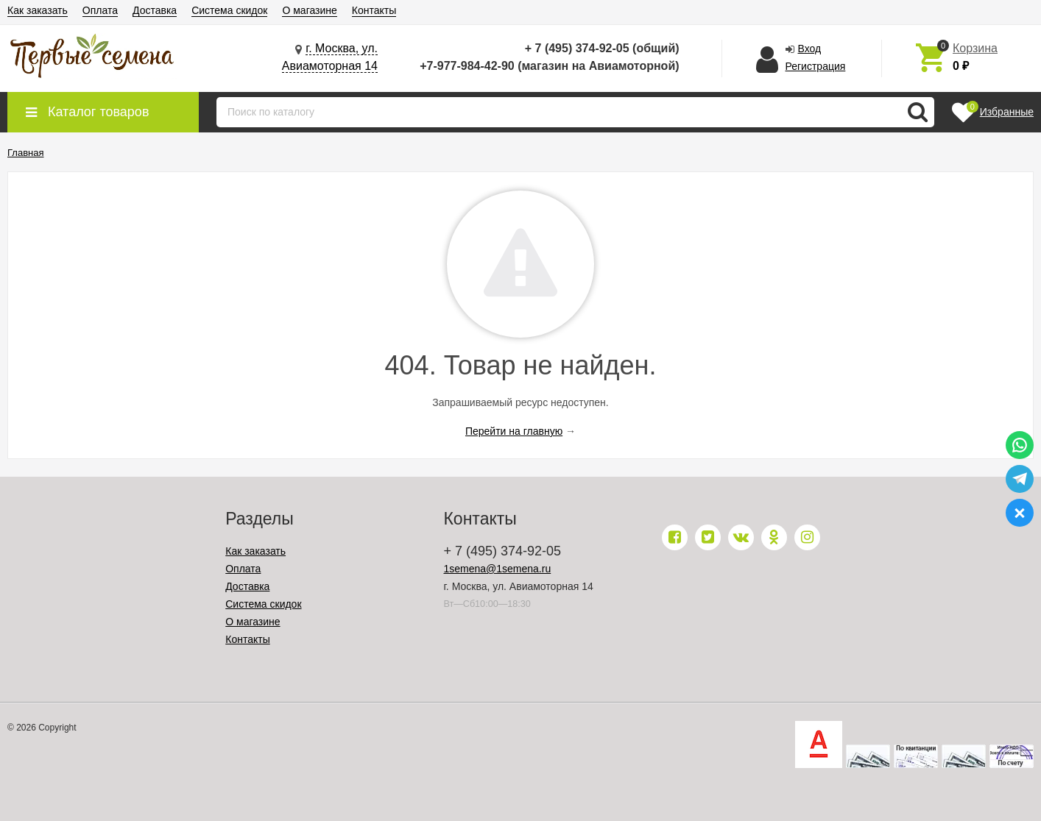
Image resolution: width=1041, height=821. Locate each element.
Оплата (100, 10)
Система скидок (229, 10)
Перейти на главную (513, 431)
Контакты (374, 10)
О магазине (309, 10)
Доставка (155, 10)
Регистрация (816, 66)
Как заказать (37, 10)
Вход (810, 48)
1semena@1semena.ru (497, 569)
